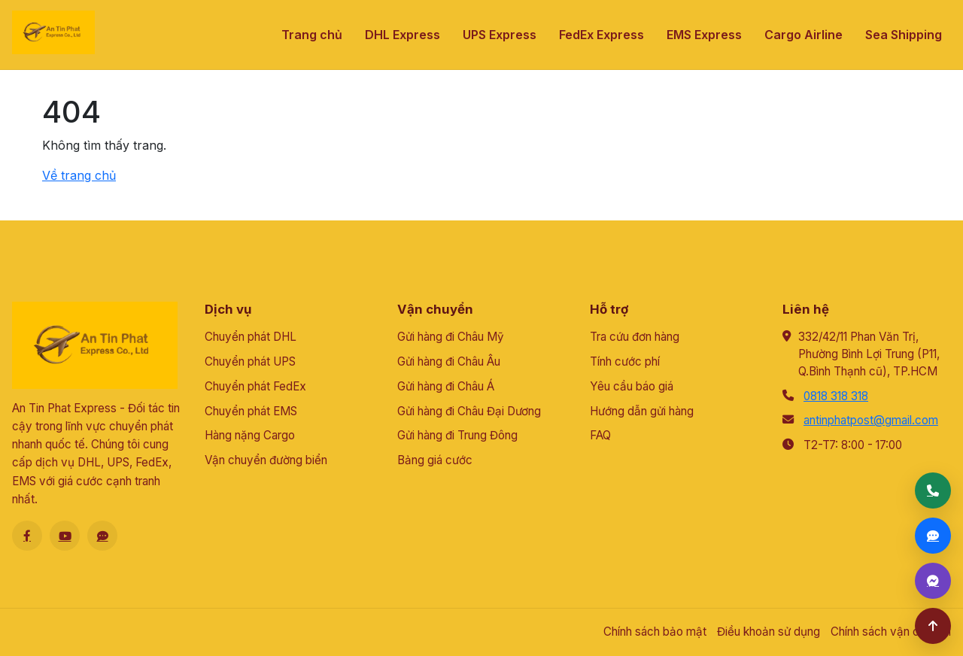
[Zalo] (102, 536)
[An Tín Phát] (53, 32)
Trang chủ (311, 34)
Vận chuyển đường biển (266, 460)
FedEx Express (601, 34)
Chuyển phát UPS (250, 361)
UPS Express (499, 34)
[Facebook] (27, 536)
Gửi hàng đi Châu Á (445, 386)
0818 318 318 (836, 396)
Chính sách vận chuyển (891, 631)
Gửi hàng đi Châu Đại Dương (469, 411)
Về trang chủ (79, 175)
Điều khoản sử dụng (768, 631)
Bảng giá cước (434, 460)
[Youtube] (65, 536)
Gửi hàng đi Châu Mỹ (450, 337)
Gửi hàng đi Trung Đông (457, 435)
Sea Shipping (903, 34)
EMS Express (704, 34)
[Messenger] (933, 581)
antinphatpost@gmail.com (871, 420)
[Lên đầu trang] (933, 626)
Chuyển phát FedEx (255, 386)
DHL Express (402, 34)
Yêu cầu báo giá (631, 386)
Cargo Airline (803, 34)
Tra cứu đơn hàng (634, 337)
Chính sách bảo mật (654, 631)
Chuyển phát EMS (251, 411)
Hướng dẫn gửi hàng (642, 411)
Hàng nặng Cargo (250, 435)
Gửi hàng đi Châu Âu (448, 361)
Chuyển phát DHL (250, 337)
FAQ (600, 435)
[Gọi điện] (933, 490)
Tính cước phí (625, 361)
